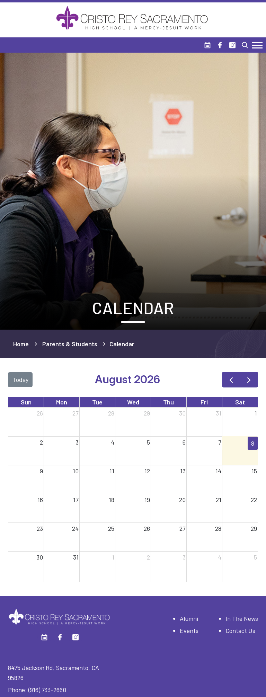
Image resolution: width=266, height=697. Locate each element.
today (20, 379)
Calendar (121, 344)
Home (21, 344)
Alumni (189, 618)
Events (189, 630)
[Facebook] (220, 45)
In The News (241, 618)
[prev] (231, 379)
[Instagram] (232, 45)
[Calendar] (207, 45)
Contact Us (240, 630)
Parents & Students (69, 344)
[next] (249, 379)
